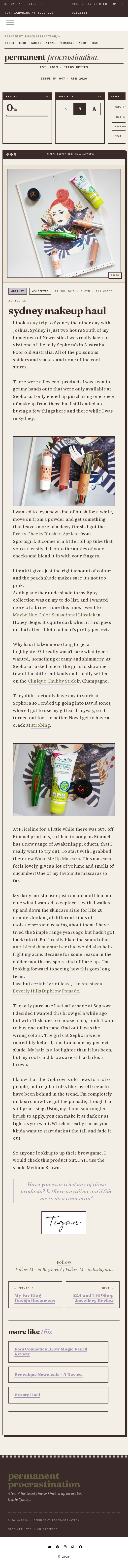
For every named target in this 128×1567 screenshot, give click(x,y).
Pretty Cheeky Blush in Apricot (46, 534)
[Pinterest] (58, 1547)
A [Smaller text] (65, 109)
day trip (38, 323)
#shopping (40, 291)
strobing (40, 725)
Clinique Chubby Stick (52, 681)
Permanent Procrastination (44, 1479)
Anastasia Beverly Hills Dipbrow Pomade (57, 987)
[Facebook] (81, 1547)
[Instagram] (65, 1547)
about (83, 43)
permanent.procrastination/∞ (32, 36)
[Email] (50, 1547)
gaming (36, 43)
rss (95, 43)
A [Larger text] (94, 109)
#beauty (17, 291)
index (9, 43)
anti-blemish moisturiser (40, 947)
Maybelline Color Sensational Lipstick (54, 615)
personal (67, 43)
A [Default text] (80, 108)
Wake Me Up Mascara (57, 858)
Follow (64, 1262)
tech (22, 43)
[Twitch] (73, 1547)
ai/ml (50, 43)
